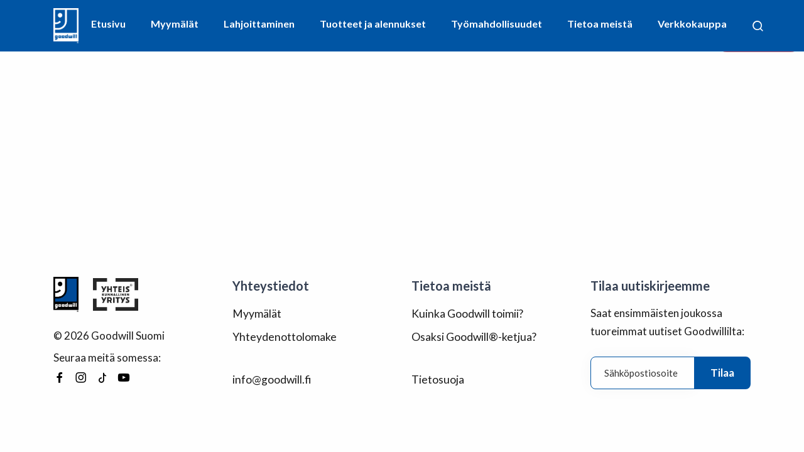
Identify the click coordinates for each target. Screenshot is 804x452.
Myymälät (174, 24)
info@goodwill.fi (271, 377)
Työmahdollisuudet (496, 24)
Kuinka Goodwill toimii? (466, 313)
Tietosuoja (437, 377)
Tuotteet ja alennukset (373, 24)
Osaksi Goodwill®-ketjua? (473, 335)
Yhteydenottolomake (283, 335)
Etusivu (108, 24)
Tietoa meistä (600, 24)
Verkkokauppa (692, 24)
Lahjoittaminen (259, 24)
